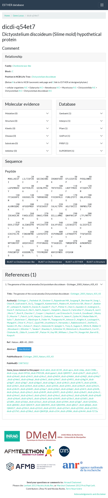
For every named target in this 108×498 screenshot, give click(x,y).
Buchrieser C (21, 319)
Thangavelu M (58, 319)
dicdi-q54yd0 (95, 395)
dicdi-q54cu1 (40, 376)
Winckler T (26, 329)
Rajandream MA (61, 300)
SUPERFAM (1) (66, 150)
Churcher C (29, 313)
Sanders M (12, 326)
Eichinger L (23, 300)
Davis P (10, 310)
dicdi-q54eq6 (27, 379)
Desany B (89, 310)
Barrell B (94, 332)
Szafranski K (21, 303)
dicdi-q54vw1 (13, 395)
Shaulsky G (47, 329)
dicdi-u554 (54, 411)
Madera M (64, 303)
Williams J (63, 332)
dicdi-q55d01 (81, 398)
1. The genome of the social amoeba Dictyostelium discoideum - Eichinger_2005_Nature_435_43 (51, 284)
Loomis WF (33, 332)
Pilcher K (62, 307)
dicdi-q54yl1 (27, 398)
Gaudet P (46, 307)
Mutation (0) (11, 113)
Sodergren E (93, 307)
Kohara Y (28, 326)
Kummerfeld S (51, 303)
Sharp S (36, 326)
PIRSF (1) (63, 143)
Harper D (38, 316)
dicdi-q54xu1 (54, 395)
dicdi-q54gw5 (35, 382)
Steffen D (92, 322)
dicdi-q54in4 (26, 385)
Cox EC (95, 329)
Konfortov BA (76, 303)
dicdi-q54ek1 (14, 379)
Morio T (11, 313)
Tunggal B (39, 303)
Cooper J (40, 313)
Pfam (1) (63, 128)
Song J (97, 300)
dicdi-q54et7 (54, 379)
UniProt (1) (64, 135)
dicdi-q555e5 (63, 408)
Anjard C (46, 310)
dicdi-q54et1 (41, 379)
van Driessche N (64, 313)
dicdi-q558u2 (27, 411)
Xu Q (30, 303)
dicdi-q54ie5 (13, 385)
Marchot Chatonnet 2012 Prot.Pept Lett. (76, 485)
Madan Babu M (90, 316)
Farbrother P (77, 310)
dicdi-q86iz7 (72, 405)
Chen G (71, 307)
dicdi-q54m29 (78, 385)
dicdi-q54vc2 (94, 392)
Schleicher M (59, 329)
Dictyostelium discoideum (44, 76)
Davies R (36, 307)
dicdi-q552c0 (36, 408)
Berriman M (86, 300)
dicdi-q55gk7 (76, 401)
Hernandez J (64, 322)
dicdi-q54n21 (92, 385)
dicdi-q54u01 (80, 392)
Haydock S (50, 313)
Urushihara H (51, 322)
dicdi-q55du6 (21, 401)
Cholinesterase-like (22, 66)
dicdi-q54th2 (67, 392)
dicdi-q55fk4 (62, 401)
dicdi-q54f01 (68, 379)
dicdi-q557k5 (13, 411)
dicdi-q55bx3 (67, 398)
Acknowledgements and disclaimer (90, 494)
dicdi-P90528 (37, 373)
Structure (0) (11, 120)
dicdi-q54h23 (63, 382)
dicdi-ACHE (56, 370)
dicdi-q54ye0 (14, 398)
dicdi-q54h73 (77, 382)
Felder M (45, 319)
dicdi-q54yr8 (40, 398)
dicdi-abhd (45, 370)
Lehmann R (16, 307)
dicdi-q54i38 (90, 382)
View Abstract (24, 349)
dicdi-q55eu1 (35, 401)
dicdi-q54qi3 (54, 389)
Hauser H (58, 316)
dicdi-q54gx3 (49, 382)
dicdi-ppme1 (51, 373)
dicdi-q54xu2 (67, 395)
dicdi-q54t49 (40, 392)
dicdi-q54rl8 (93, 389)
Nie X (31, 310)
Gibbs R (23, 332)
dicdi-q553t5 (50, 408)
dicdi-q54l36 (52, 385)
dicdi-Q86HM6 (58, 405)
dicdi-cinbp (79, 370)
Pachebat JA (35, 300)
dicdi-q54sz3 (26, 392)
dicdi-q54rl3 (80, 389)
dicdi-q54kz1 (39, 385)
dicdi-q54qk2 (67, 389)
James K (68, 316)
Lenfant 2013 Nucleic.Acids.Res (38, 485)
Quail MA (39, 322)
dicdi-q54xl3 (40, 395)
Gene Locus (18, 15)
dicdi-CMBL (90, 370)
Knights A (81, 319)
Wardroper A (34, 319)
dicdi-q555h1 (91, 408)
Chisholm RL (12, 332)
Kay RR (53, 332)
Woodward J (13, 329)
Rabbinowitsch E (78, 322)
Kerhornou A (21, 310)
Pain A (24, 316)
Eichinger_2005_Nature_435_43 (86, 293)
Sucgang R (75, 300)
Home (7, 15)
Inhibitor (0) (11, 150)
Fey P (54, 307)
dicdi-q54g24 (81, 379)
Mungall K (11, 322)
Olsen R (10, 303)
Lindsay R (48, 316)
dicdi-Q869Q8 (41, 411)
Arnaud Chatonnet (72, 482)
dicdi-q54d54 (54, 376)
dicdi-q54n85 (27, 389)
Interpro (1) (64, 120)
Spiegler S (59, 326)
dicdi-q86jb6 (85, 405)
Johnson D (71, 319)
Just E (98, 310)
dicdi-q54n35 (13, 389)
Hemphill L (56, 310)
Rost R (20, 313)
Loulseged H (93, 319)
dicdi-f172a (92, 411)
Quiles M (77, 316)
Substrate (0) (11, 143)
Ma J (20, 326)
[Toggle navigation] (102, 5)
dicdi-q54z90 (54, 398)
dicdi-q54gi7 (22, 382)
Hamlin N (26, 307)
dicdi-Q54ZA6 (90, 401)
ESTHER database (13, 4)
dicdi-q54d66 (67, 376)
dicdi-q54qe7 (40, 389)
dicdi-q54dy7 (94, 376)
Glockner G (47, 300)
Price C (30, 322)
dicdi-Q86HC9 (27, 405)
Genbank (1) (65, 113)
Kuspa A (10, 335)
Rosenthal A (85, 329)
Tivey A (68, 326)
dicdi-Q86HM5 (43, 405)
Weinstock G (72, 329)
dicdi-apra (68, 370)
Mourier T (14, 316)
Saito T (10, 319)
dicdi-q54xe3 (27, 395)
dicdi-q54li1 (65, 385)
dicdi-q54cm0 (13, 376)
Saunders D (81, 307)
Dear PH (73, 332)
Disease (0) (10, 135)
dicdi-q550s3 (22, 408)
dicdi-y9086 (66, 411)
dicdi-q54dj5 (81, 376)
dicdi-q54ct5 (27, 376)
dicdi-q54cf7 (79, 373)
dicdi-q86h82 (13, 405)
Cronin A (77, 313)
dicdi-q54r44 (79, 411)
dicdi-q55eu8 (49, 401)
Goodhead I (87, 313)
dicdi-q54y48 (81, 395)
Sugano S (78, 326)
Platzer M (44, 332)
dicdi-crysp (12, 373)
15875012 (23, 363)
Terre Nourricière (74, 488)
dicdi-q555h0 (77, 408)
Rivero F (89, 303)
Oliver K (21, 322)
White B (87, 326)
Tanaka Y (36, 329)
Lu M (30, 316)
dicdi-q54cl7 (92, 373)
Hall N (38, 310)
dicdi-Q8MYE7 (65, 373)
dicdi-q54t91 (53, 392)
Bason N (66, 310)
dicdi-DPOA (24, 373)
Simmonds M (47, 326)
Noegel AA (84, 332)
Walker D (96, 326)
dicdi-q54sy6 (13, 392)
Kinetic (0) (10, 128)
